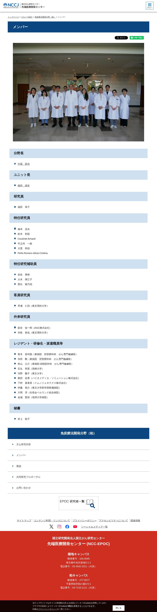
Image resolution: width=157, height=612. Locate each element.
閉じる (118, 608)
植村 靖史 (24, 185)
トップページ (13, 17)
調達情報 (135, 520)
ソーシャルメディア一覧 (94, 526)
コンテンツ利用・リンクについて (52, 520)
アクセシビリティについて (113, 520)
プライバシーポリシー (85, 520)
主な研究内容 (23, 444)
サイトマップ (24, 520)
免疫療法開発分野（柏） (45, 17)
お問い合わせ (23, 487)
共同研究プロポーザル (28, 477)
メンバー (21, 455)
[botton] (150, 5)
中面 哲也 (24, 164)
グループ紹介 (27, 17)
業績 (18, 466)
